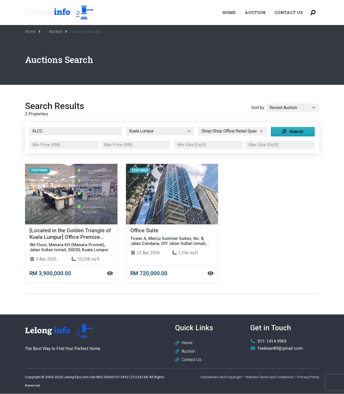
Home (229, 12)
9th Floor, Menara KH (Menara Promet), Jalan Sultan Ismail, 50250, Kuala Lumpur (69, 248)
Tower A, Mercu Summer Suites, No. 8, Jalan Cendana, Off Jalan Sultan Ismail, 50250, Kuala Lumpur (168, 241)
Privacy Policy (308, 377)
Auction (255, 12)
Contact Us (288, 12)
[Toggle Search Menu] (313, 12)
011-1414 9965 (272, 341)
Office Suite (144, 230)
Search (292, 131)
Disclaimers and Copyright (221, 377)
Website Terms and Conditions (269, 377)
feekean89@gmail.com (280, 348)
